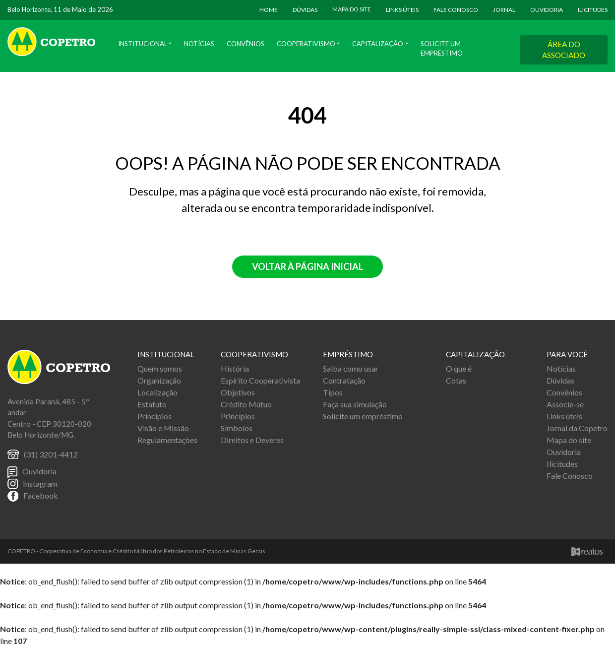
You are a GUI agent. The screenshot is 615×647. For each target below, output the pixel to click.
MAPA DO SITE (351, 9)
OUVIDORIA (546, 9)
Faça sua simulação (355, 404)
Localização (157, 392)
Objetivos (238, 392)
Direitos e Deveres (252, 440)
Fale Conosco (570, 475)
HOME (268, 9)
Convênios (245, 44)
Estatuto (152, 404)
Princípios (154, 416)
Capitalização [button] (377, 44)
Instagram (40, 483)
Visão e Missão (163, 428)
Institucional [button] (142, 44)
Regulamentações (167, 440)
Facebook (40, 495)
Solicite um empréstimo (363, 416)
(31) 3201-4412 (51, 454)
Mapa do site (569, 440)
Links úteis (564, 416)
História (235, 368)
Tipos (333, 392)
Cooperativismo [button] (306, 44)
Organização (159, 380)
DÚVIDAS (305, 9)
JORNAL (504, 9)
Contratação (344, 380)
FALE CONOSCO (455, 9)
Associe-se (565, 404)
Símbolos (236, 428)
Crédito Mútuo (246, 404)
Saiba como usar (350, 368)
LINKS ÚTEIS (402, 9)
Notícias (199, 44)
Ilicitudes (562, 463)
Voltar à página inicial (307, 266)
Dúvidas (560, 380)
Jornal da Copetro (577, 428)
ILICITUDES (593, 9)
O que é (459, 368)
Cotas (456, 380)
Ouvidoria (39, 471)
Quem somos (159, 368)
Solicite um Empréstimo (442, 49)
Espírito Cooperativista (260, 380)
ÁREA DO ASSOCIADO (563, 50)
